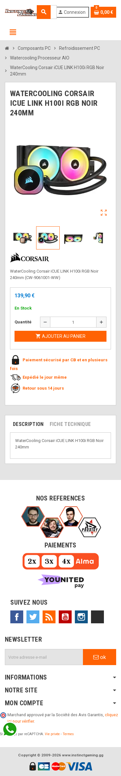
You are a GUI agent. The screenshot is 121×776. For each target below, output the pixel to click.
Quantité (23, 322)
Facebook (16, 616)
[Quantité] (73, 322)
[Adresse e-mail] (44, 657)
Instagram (81, 616)
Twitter (32, 616)
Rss (49, 616)
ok (99, 657)
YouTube (65, 616)
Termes (68, 734)
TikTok (97, 616)
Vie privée (52, 734)
